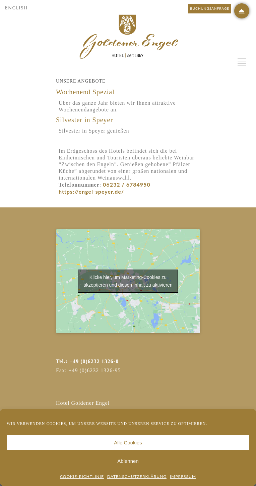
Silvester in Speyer (84, 120)
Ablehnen (127, 461)
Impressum (183, 476)
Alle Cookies (128, 442)
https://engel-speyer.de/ (91, 191)
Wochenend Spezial (85, 92)
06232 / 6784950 (125, 184)
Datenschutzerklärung (137, 476)
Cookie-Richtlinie (82, 476)
